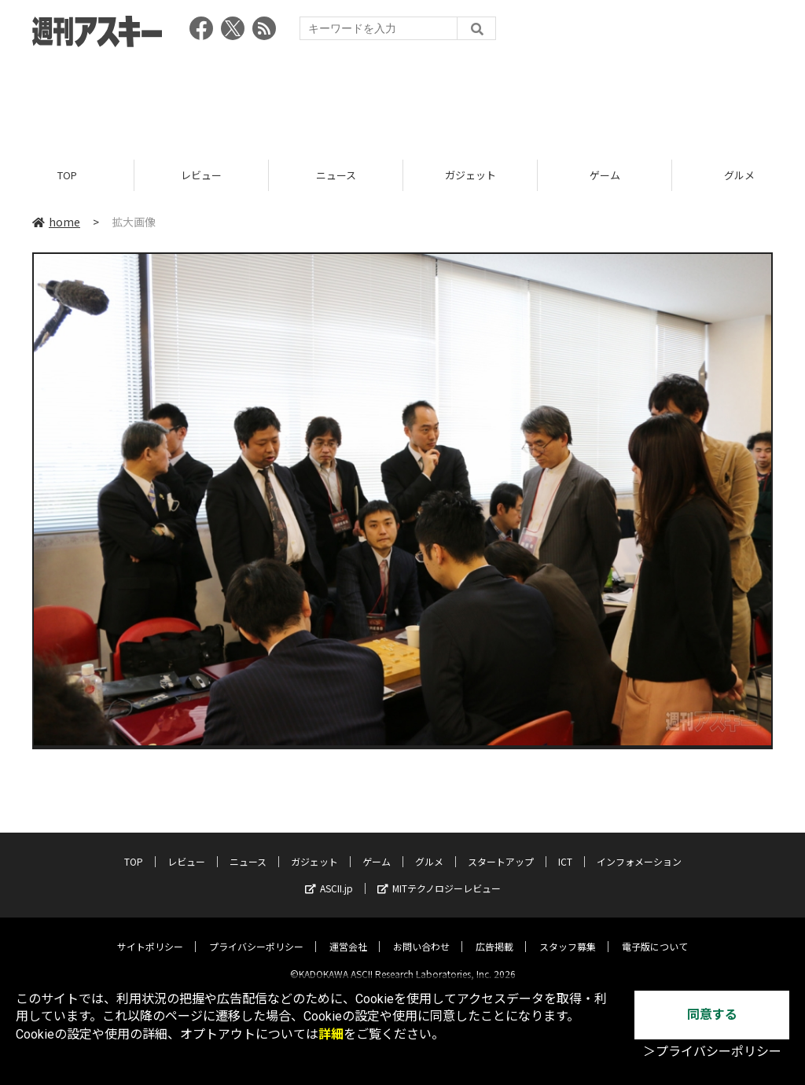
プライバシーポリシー (256, 933)
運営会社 (348, 933)
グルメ (429, 848)
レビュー (201, 174)
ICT (565, 848)
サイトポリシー (150, 933)
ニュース (336, 174)
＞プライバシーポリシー (712, 1051)
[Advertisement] (402, 98)
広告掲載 (494, 933)
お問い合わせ (421, 933)
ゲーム (605, 174)
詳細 (331, 1034)
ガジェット (470, 174)
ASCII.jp (329, 875)
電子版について (655, 933)
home (56, 222)
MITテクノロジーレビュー (439, 875)
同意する (712, 1014)
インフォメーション (639, 848)
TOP (67, 174)
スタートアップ (501, 848)
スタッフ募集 (567, 933)
